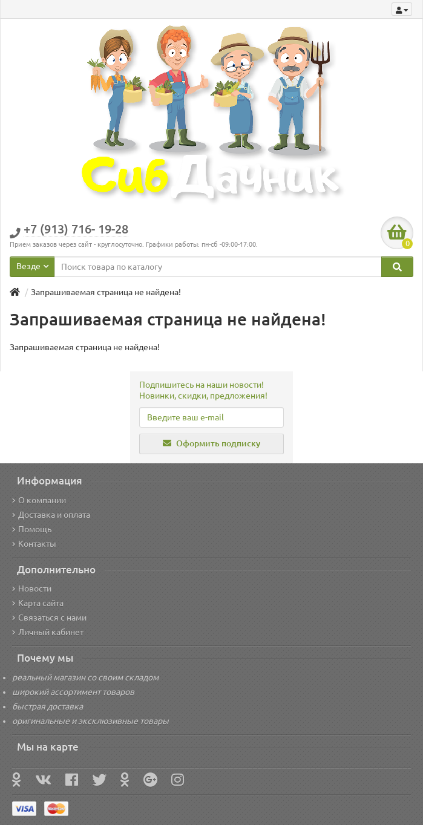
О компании (39, 500)
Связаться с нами (49, 617)
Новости (31, 588)
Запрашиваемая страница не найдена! (106, 292)
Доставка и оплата (51, 515)
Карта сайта (38, 603)
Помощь (31, 529)
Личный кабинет (48, 632)
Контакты (34, 544)
